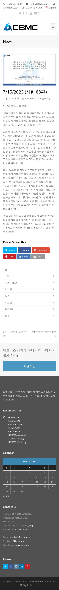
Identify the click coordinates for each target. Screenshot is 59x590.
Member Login (10, 7)
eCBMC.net (14, 417)
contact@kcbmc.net (39, 4)
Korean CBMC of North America (30, 581)
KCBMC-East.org (17, 442)
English (50, 7)
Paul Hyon (30, 98)
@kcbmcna (19, 541)
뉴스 (7, 295)
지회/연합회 (11, 282)
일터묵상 (46, 98)
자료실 (8, 302)
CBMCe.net (14, 427)
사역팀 (8, 289)
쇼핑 (7, 315)
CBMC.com (14, 420)
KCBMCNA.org (16, 438)
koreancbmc (22, 544)
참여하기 (9, 308)
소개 (7, 276)
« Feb (6, 495)
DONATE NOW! (34, 7)
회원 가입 (29, 366)
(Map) (31, 525)
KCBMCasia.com (17, 434)
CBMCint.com (15, 424)
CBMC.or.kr (14, 431)
